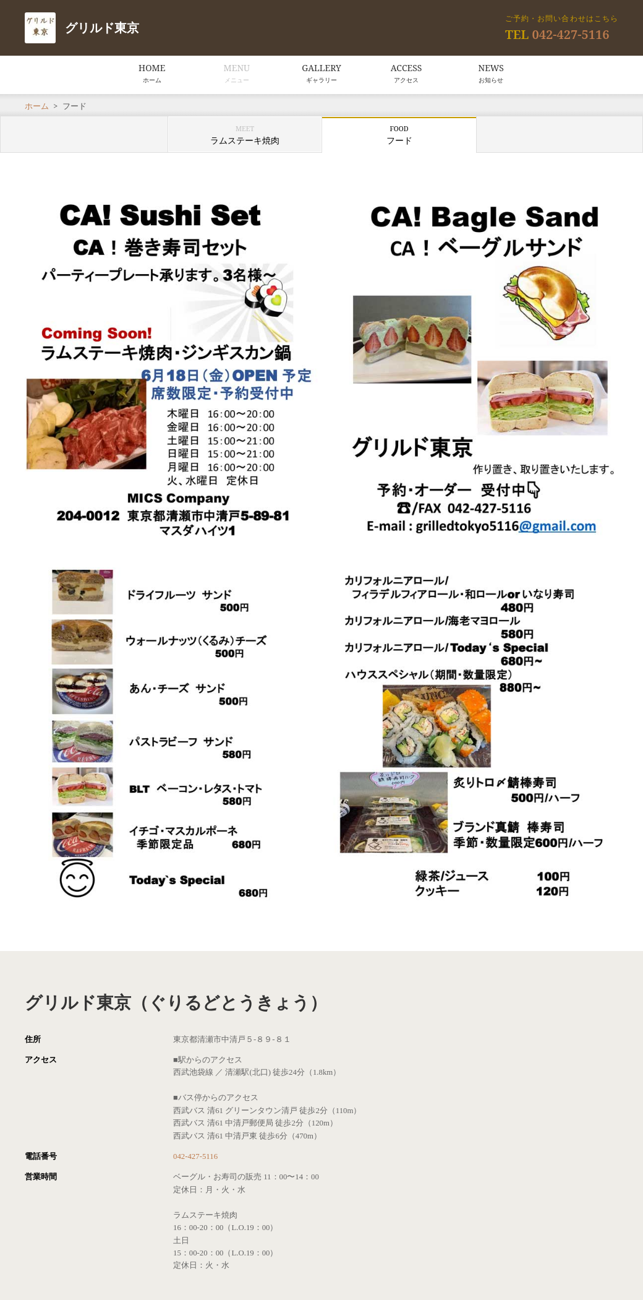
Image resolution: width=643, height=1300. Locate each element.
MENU (237, 73)
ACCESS (406, 73)
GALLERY (321, 73)
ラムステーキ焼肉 (245, 134)
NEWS (491, 73)
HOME (151, 73)
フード (399, 134)
